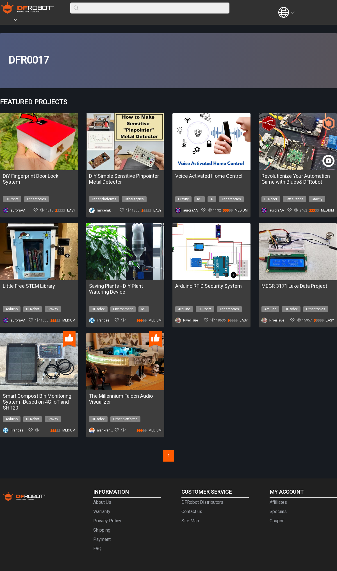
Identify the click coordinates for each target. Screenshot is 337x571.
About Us (102, 502)
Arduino (12, 309)
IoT (199, 199)
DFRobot (12, 199)
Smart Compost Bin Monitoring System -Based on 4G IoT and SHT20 (37, 402)
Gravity (183, 199)
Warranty (101, 511)
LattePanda (294, 199)
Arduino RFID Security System (208, 286)
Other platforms (104, 199)
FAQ (97, 548)
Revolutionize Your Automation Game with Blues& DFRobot (295, 179)
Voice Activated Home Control (208, 176)
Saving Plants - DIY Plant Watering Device (116, 289)
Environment (123, 309)
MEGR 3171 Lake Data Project (294, 286)
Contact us (191, 511)
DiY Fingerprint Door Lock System (30, 179)
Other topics (36, 199)
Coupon (277, 520)
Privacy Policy (107, 520)
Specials (278, 511)
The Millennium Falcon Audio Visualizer (121, 399)
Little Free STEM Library (29, 286)
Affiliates (278, 502)
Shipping (101, 530)
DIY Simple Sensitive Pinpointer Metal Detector (124, 179)
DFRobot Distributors (202, 502)
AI (211, 199)
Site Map (190, 520)
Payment (102, 539)
